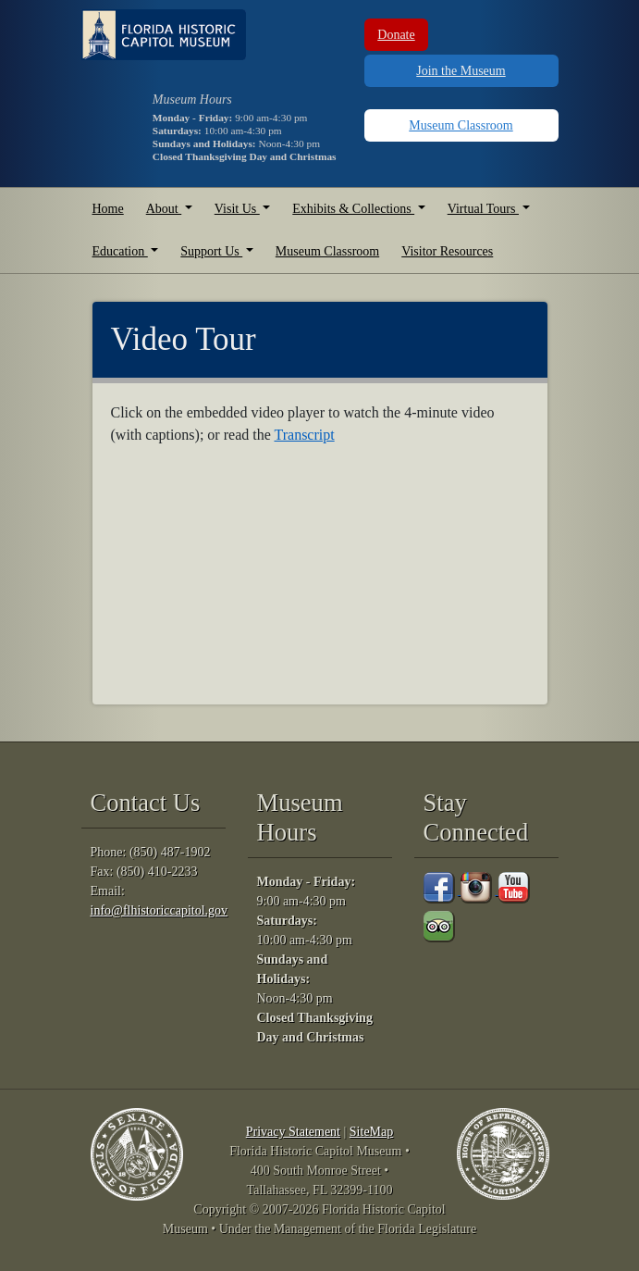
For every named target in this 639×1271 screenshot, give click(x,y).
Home (108, 209)
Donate (395, 35)
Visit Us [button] (237, 209)
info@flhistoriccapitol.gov (159, 910)
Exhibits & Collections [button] (353, 209)
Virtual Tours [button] (483, 209)
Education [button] (120, 251)
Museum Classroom (460, 125)
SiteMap (371, 1132)
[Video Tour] (265, 571)
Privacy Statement (293, 1132)
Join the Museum (460, 71)
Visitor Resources (447, 251)
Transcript (304, 434)
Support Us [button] (211, 251)
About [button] (164, 209)
